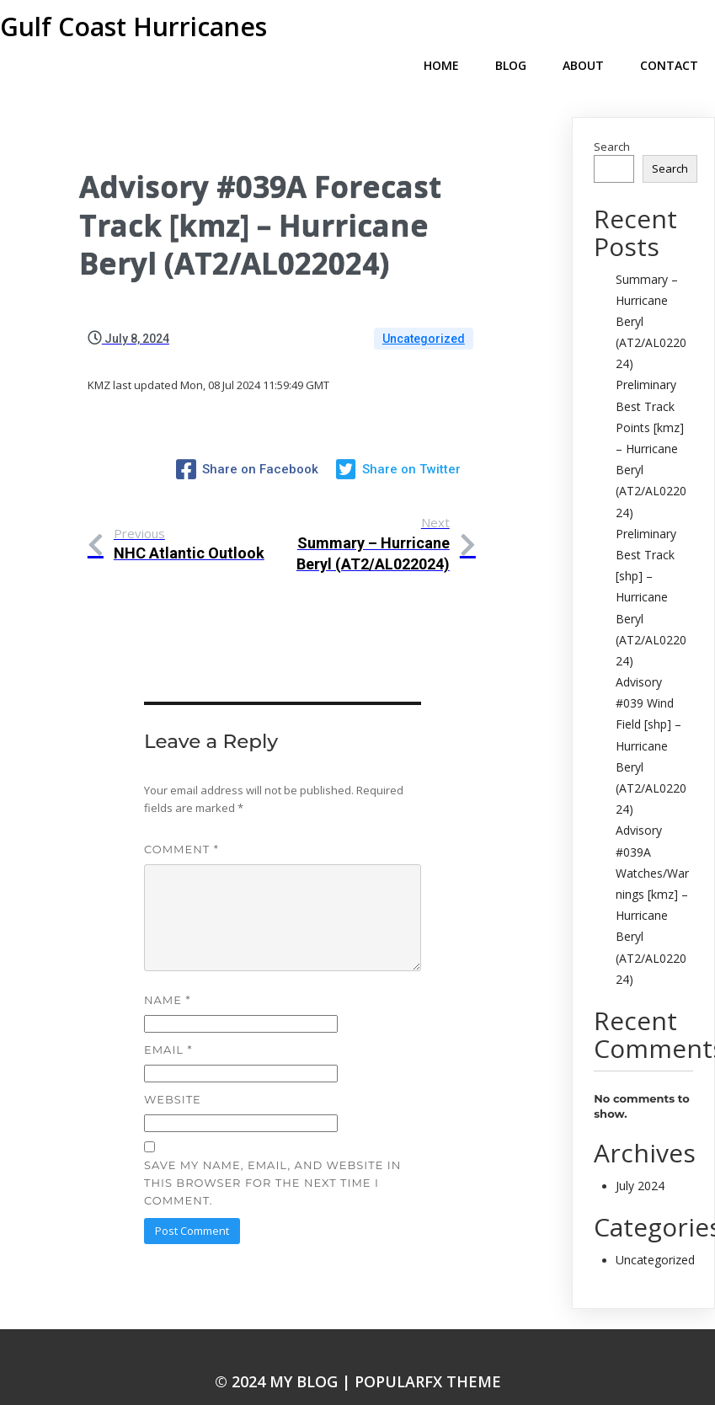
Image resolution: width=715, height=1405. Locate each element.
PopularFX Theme (428, 1352)
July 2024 (640, 1159)
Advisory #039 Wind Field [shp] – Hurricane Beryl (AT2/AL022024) (651, 718)
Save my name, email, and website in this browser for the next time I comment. (272, 1152)
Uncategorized (423, 311)
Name (167, 970)
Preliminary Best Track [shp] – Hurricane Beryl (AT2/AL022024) (651, 570)
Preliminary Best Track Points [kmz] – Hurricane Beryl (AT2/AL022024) (651, 421)
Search (612, 119)
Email (168, 1020)
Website (172, 1069)
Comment (181, 818)
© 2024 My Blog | (285, 1352)
